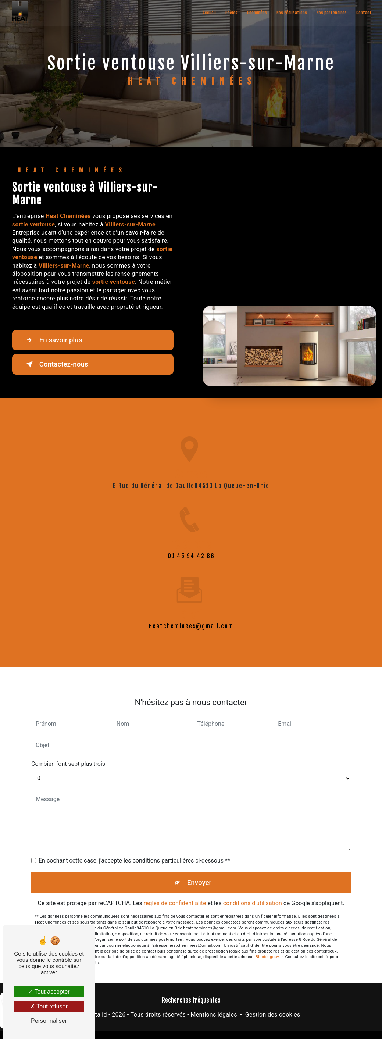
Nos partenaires (331, 12)
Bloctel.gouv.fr (269, 948)
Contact (363, 12)
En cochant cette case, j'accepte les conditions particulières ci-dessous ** (134, 852)
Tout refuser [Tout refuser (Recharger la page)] (49, 1006)
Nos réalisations (291, 12)
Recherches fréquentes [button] (191, 1000)
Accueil (208, 12)
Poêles (231, 12)
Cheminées (257, 12)
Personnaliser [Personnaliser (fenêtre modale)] (49, 1021)
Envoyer (199, 874)
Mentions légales (213, 1014)
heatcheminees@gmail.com (191, 617)
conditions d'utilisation (252, 895)
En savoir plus (53, 340)
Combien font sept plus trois (68, 755)
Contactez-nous (57, 364)
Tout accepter (48, 992)
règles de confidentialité (175, 895)
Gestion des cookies (272, 1014)
